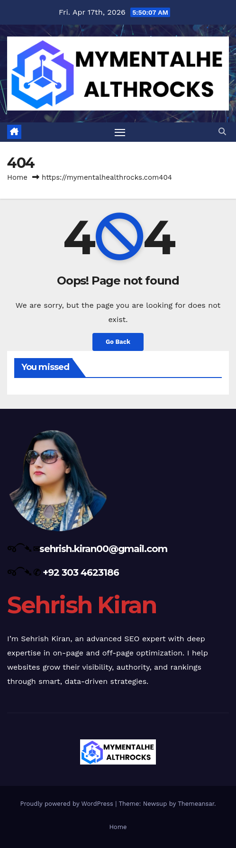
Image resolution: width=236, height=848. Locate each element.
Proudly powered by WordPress (67, 803)
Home (17, 177)
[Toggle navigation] (119, 132)
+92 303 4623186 (81, 572)
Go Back (118, 341)
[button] (222, 131)
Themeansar (196, 803)
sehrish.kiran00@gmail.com (103, 548)
